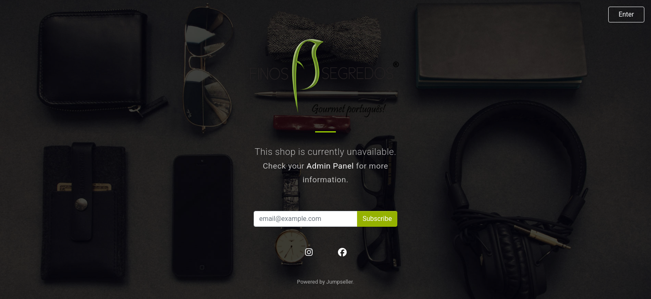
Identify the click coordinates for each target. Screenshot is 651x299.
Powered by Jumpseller (324, 282)
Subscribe (377, 219)
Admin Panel (330, 166)
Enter (626, 14)
